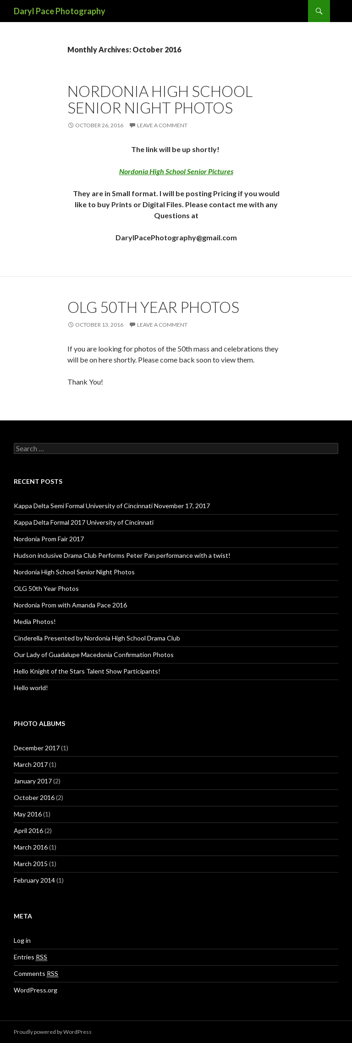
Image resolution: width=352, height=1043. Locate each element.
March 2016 (31, 847)
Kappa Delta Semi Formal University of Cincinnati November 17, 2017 (112, 506)
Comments (36, 973)
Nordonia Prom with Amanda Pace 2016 (70, 605)
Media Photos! (35, 621)
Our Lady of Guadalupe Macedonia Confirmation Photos (94, 654)
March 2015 (31, 863)
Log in (22, 940)
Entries (30, 957)
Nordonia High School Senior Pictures (176, 171)
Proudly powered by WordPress (53, 1031)
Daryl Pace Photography (59, 11)
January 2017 (33, 781)
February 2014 (34, 880)
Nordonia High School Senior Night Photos (160, 99)
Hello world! (31, 688)
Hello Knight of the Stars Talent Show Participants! (87, 671)
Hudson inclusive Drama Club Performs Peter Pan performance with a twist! (122, 555)
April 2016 (28, 830)
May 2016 (28, 814)
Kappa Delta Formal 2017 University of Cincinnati (84, 522)
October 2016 (34, 797)
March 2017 (31, 764)
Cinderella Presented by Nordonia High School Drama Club (97, 638)
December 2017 (37, 748)
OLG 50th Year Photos (153, 307)
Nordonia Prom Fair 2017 (49, 539)
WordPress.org (35, 990)
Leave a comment (162, 125)
